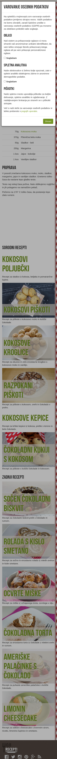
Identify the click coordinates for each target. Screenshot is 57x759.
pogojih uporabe (29, 111)
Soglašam (11, 58)
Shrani (48, 121)
